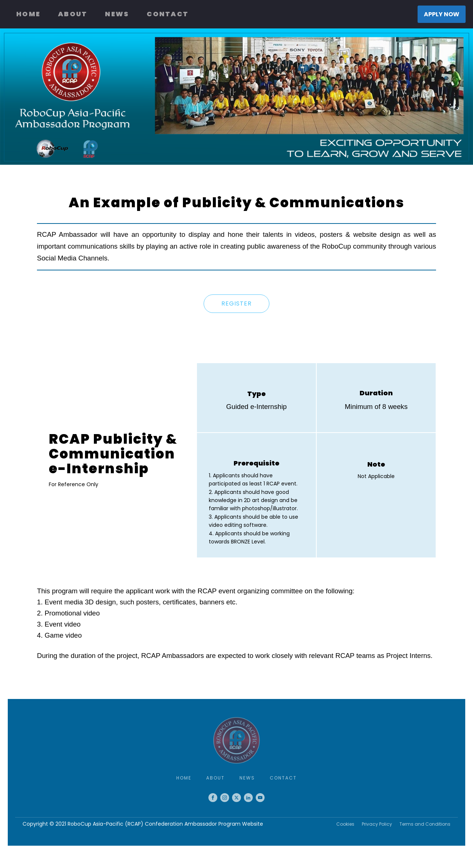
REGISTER (236, 303)
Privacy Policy (377, 824)
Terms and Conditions (424, 824)
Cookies (345, 824)
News (117, 13)
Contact (167, 13)
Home (28, 13)
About (72, 13)
